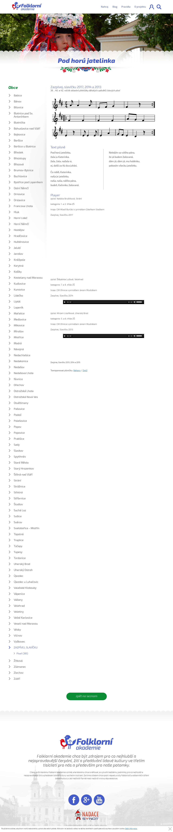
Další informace (131, 829)
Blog (114, 6)
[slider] (99, 302)
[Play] (65, 302)
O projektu (140, 6)
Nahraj (104, 6)
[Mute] (135, 302)
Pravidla (125, 6)
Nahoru (77, 370)
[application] (103, 302)
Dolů (85, 370)
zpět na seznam (86, 696)
